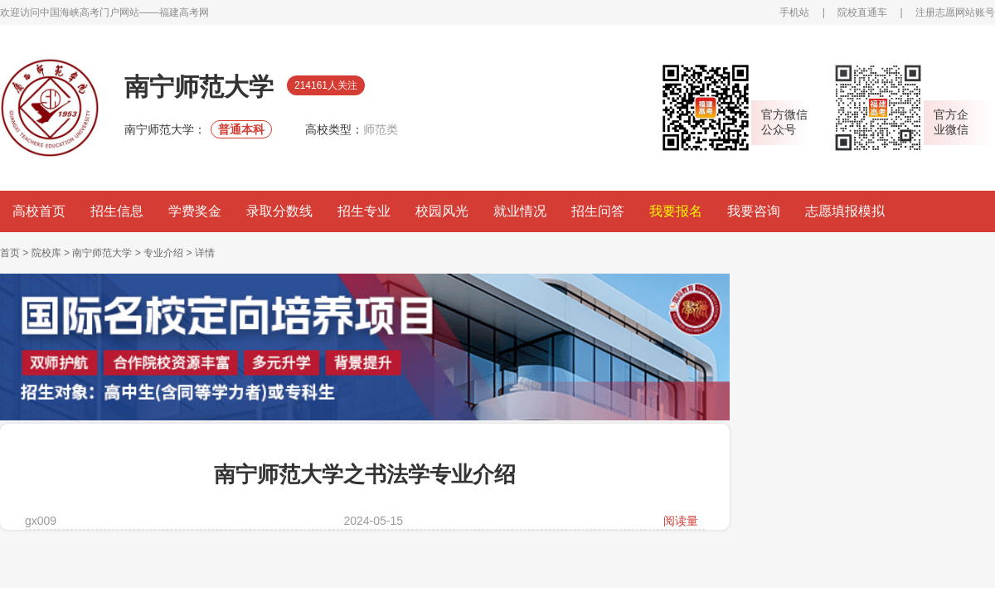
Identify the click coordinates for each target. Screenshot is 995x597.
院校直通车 (862, 12)
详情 (205, 253)
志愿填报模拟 (845, 211)
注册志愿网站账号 (955, 12)
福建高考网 (184, 12)
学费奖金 (194, 211)
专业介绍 (163, 253)
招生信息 (116, 211)
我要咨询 (753, 211)
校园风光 (441, 211)
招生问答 (597, 211)
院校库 (46, 253)
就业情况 (519, 211)
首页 (10, 253)
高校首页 (39, 211)
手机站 (794, 12)
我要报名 (675, 211)
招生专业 (364, 211)
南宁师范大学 (102, 253)
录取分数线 (279, 211)
